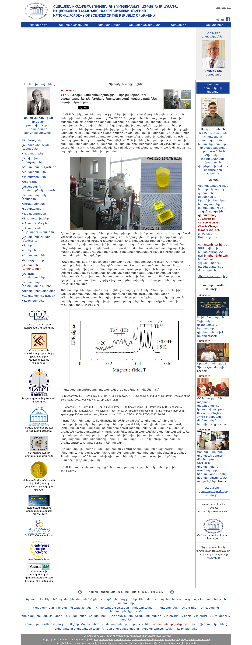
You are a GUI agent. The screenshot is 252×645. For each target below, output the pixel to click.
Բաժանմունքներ (108, 24)
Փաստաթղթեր (33, 153)
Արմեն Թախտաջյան (38, 117)
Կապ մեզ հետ (213, 24)
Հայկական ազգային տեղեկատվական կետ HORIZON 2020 (39, 509)
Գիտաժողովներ (34, 176)
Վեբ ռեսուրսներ (34, 213)
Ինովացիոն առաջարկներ (74, 607)
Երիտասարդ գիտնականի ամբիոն (79, 628)
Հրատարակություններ (39, 166)
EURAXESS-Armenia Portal (39, 534)
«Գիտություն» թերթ (37, 223)
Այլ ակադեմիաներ (36, 218)
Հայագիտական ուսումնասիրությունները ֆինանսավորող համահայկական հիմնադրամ (39, 355)
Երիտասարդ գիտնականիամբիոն (213, 88)
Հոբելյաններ (32, 250)
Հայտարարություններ (39, 295)
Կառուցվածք (32, 140)
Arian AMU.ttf (213, 558)
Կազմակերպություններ (144, 24)
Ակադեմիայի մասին (73, 24)
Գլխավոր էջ (38, 24)
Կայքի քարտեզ (34, 300)
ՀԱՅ (218, 7)
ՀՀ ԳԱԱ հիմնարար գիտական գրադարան (39, 453)
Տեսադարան (32, 208)
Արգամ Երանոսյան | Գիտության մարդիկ (213, 364)
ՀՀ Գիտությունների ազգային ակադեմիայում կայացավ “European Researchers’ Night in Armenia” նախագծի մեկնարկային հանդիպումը (213, 410)
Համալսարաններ (35, 255)
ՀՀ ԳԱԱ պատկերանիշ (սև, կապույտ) (213, 536)
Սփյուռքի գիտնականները (208, 624)
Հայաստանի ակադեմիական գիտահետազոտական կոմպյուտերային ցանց (39, 575)
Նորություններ (33, 260)
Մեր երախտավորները (39, 84)
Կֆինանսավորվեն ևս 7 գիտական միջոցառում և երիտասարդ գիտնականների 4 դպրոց (213, 325)
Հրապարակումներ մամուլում (46, 624)
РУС (229, 7)
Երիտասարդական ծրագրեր (41, 615)
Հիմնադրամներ (34, 171)
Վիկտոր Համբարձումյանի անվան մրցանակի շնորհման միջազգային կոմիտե (39, 484)
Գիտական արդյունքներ (170, 624)
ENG (224, 7)
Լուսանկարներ (34, 203)
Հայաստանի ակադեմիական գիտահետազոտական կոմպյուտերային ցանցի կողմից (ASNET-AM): (152, 639)
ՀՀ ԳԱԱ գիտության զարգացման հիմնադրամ (39, 325)
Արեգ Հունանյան (213, 129)
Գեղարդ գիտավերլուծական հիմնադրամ (39, 399)
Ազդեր (27, 245)
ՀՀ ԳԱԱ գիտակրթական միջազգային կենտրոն (39, 428)
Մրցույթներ (31, 181)
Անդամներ (178, 24)
